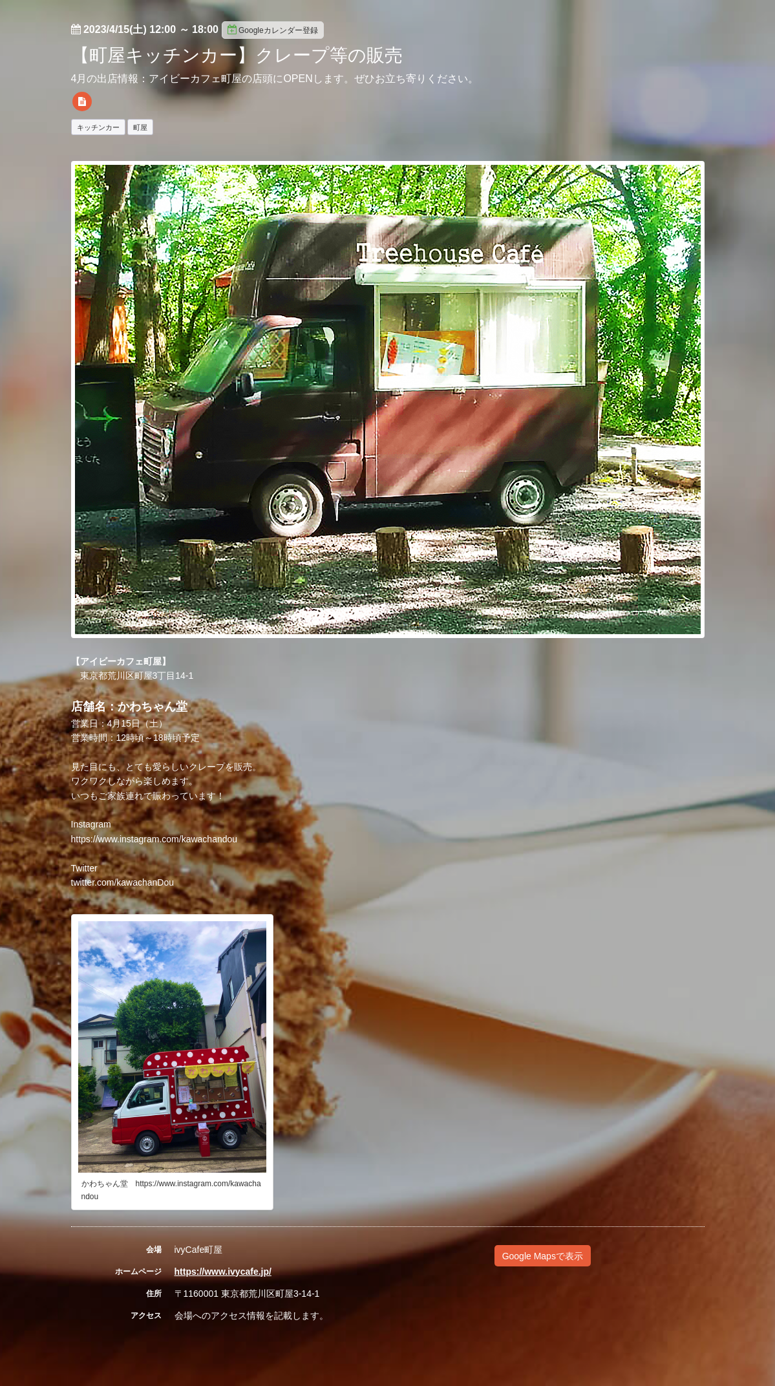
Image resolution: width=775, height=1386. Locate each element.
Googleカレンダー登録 (273, 30)
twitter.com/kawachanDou (123, 882)
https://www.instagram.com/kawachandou (154, 839)
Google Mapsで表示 (542, 1256)
